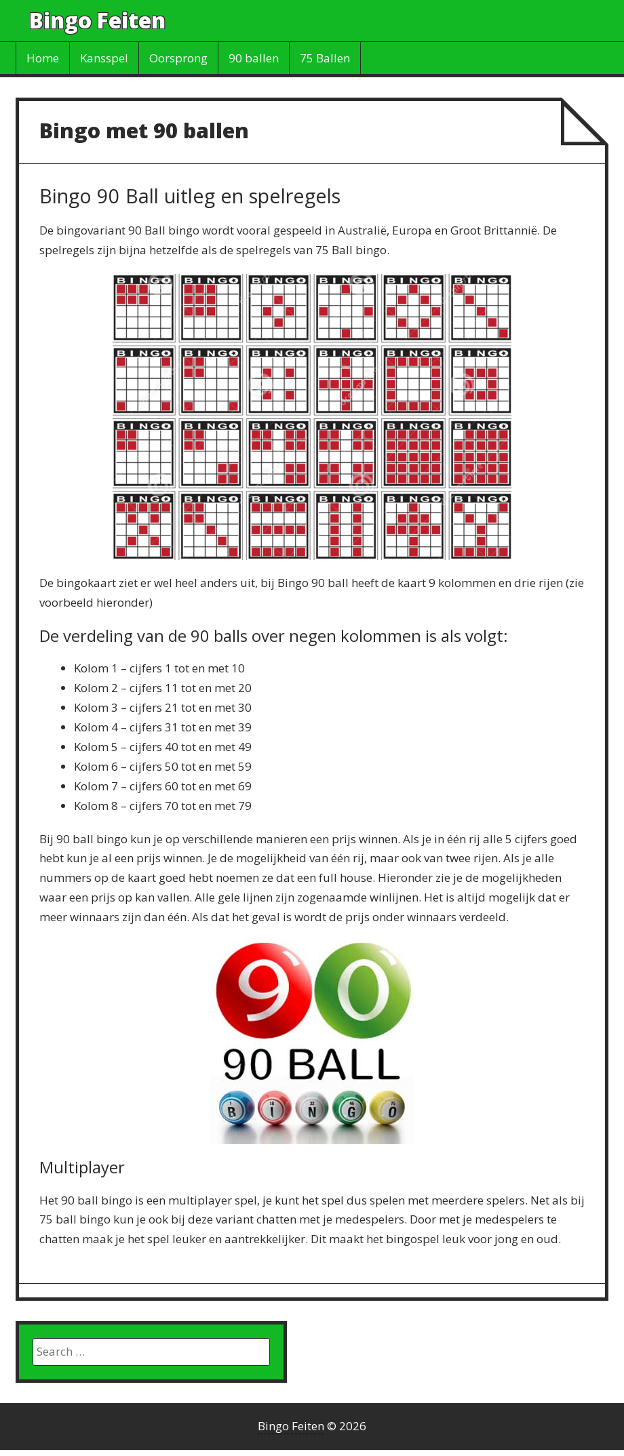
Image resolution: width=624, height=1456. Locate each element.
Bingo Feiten (97, 20)
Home (42, 58)
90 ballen (254, 58)
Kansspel (104, 58)
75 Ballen (325, 58)
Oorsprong (178, 58)
